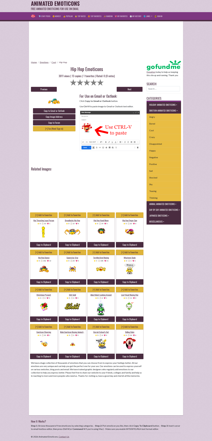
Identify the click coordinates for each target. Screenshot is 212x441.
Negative (153, 157)
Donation (151, 72)
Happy (152, 150)
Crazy (152, 137)
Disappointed (155, 144)
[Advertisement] (132, 6)
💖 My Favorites (121, 16)
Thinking (153, 197)
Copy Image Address (54, 116)
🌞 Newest (56, 16)
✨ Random (108, 16)
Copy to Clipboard (44, 244)
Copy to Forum (54, 122)
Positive (153, 164)
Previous (43, 89)
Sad (151, 171)
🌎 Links (147, 16)
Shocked (153, 177)
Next (129, 89)
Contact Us (64, 436)
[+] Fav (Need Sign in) (54, 128)
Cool (54, 62)
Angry (152, 117)
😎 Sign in (158, 16)
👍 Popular (68, 16)
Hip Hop (63, 62)
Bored (152, 123)
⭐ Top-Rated (80, 16)
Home (34, 62)
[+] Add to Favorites (43, 215)
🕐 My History (135, 16)
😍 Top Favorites (94, 16)
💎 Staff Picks (44, 16)
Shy (151, 184)
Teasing (152, 191)
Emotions (44, 62)
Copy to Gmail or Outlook (54, 110)
